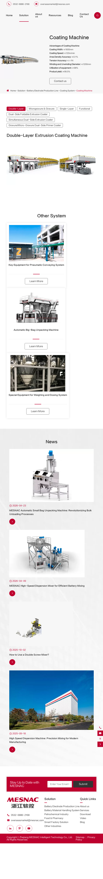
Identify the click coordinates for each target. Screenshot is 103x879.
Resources (55, 15)
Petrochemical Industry (56, 815)
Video (83, 819)
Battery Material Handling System (62, 811)
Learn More (36, 281)
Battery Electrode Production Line (42, 91)
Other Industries (52, 827)
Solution (24, 15)
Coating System (67, 91)
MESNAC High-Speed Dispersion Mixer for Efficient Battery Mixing (47, 586)
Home (9, 15)
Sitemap (80, 838)
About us (84, 807)
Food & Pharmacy (53, 819)
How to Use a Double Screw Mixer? (29, 655)
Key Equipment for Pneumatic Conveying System (36, 265)
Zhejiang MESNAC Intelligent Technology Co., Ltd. (46, 838)
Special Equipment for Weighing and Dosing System (38, 395)
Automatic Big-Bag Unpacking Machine (36, 330)
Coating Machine (84, 91)
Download (85, 815)
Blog (70, 15)
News (51, 442)
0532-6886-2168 (21, 4)
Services (84, 811)
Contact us (60, 81)
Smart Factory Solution (56, 823)
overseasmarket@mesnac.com (55, 4)
